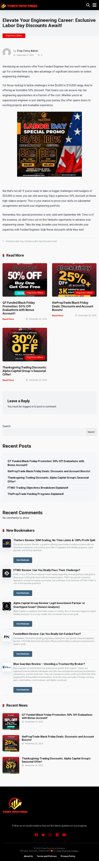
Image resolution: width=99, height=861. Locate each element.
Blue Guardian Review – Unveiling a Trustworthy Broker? (49, 664)
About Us (28, 856)
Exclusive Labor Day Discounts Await (41, 241)
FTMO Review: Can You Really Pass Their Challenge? (46, 570)
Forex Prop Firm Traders (67, 851)
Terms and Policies (47, 856)
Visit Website (22, 560)
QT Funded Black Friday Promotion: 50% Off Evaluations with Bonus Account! (19, 308)
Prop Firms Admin (27, 50)
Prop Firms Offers (14, 35)
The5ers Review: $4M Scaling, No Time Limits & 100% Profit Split (54, 540)
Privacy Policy (68, 856)
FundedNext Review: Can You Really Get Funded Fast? (47, 633)
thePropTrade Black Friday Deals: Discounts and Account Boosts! (72, 306)
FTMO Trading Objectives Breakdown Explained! (38, 487)
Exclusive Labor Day (14, 241)
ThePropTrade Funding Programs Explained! (36, 494)
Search (7, 426)
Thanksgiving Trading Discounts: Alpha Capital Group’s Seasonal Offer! (25, 370)
